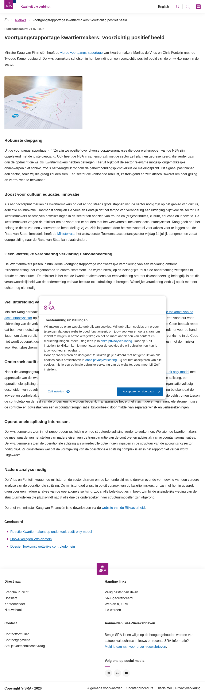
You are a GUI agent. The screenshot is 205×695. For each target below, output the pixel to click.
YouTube (126, 673)
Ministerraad (66, 234)
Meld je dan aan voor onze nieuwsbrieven (135, 646)
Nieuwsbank (13, 610)
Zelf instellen (59, 391)
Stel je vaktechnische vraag (24, 646)
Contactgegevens (17, 640)
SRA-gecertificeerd (119, 598)
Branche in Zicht (16, 592)
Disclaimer (164, 688)
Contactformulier (16, 634)
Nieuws (20, 20)
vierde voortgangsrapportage (81, 52)
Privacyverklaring (188, 688)
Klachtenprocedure (139, 688)
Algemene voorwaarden (104, 688)
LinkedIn (117, 673)
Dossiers (10, 598)
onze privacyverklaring (116, 341)
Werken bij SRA (116, 604)
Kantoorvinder (14, 604)
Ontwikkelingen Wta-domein (31, 539)
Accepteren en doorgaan (141, 391)
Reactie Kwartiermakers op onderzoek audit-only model (51, 531)
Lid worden (113, 610)
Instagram (108, 673)
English (163, 6)
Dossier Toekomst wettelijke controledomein (42, 546)
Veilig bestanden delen (121, 592)
